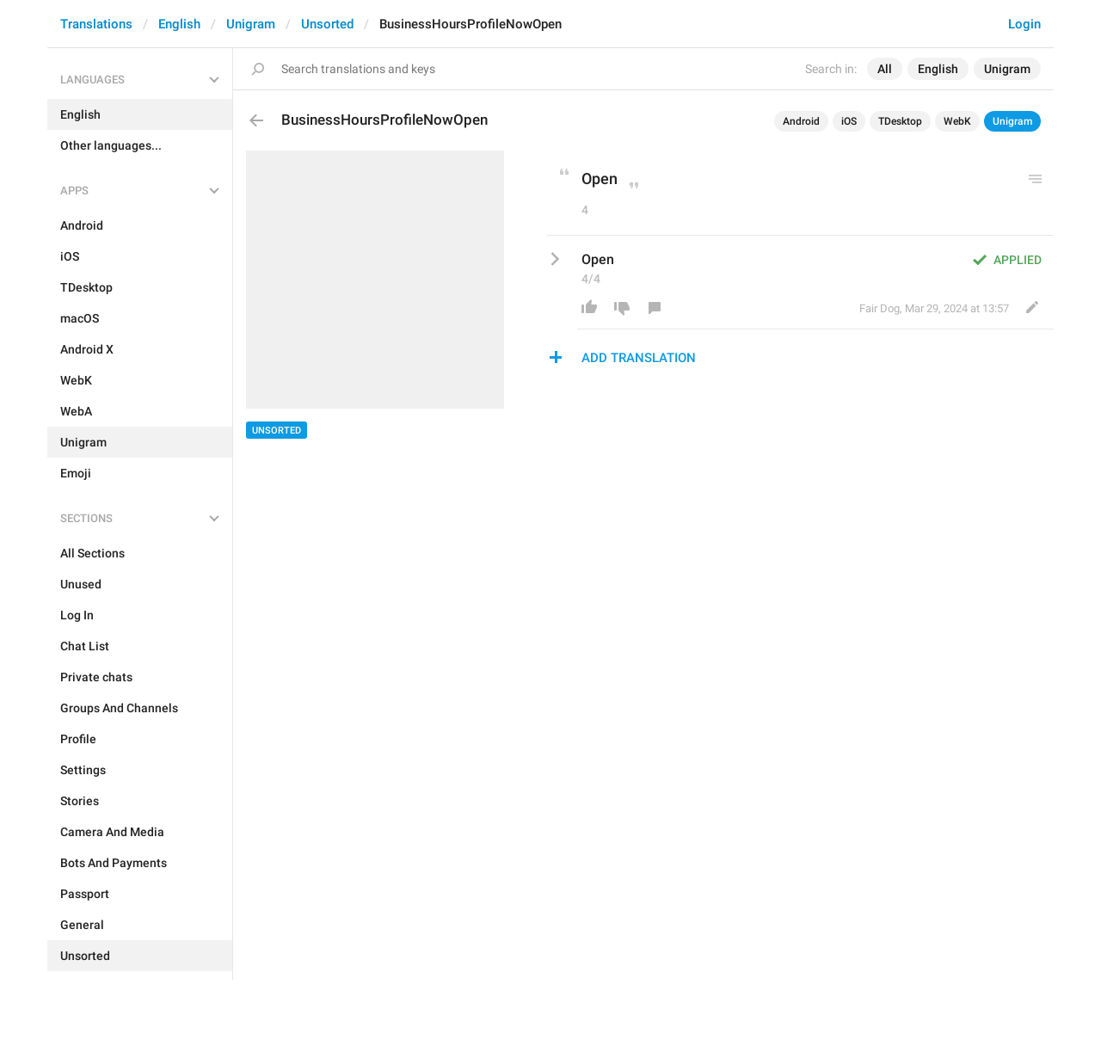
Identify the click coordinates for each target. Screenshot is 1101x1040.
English (179, 24)
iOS (849, 121)
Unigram (250, 24)
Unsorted (327, 24)
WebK (957, 121)
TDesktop (900, 121)
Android (801, 121)
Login (1024, 24)
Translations (96, 24)
